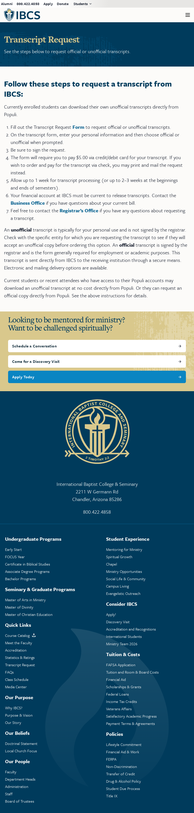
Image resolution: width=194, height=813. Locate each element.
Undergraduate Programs (33, 538)
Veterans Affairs (119, 709)
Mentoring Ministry (124, 549)
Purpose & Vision (19, 715)
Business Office (28, 202)
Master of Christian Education (29, 614)
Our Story (13, 722)
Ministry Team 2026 (121, 644)
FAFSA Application (120, 665)
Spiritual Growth (119, 556)
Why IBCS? (13, 708)
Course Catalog (17, 635)
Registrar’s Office (79, 210)
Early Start (13, 549)
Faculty (10, 772)
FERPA (111, 759)
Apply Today (23, 377)
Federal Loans (117, 694)
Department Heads (20, 779)
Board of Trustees (19, 801)
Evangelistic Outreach (123, 593)
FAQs (9, 672)
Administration (16, 786)
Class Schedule (17, 679)
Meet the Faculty (18, 642)
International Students (124, 636)
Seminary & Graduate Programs (40, 589)
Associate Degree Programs (27, 571)
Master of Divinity (19, 607)
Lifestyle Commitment (123, 744)
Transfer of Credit (120, 774)
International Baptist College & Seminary (97, 492)
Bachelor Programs (20, 578)
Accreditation (16, 650)
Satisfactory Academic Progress (131, 716)
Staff (9, 794)
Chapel (111, 564)
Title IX (111, 796)
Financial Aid (116, 679)
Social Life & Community (126, 578)
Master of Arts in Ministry (25, 599)
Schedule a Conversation (34, 346)
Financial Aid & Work (122, 752)
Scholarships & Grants (123, 687)
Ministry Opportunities (124, 571)
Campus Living (117, 586)
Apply (48, 3)
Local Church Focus (21, 751)
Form (78, 126)
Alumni (7, 3)
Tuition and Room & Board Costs (132, 672)
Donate (62, 3)
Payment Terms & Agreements (130, 723)
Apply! (111, 614)
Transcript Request (20, 665)
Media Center (16, 687)
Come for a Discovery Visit (36, 361)
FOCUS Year (15, 556)
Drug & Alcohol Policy (123, 781)
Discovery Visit (118, 621)
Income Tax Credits (121, 701)
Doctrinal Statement (21, 743)
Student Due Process (123, 788)
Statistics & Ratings (20, 657)
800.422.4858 (28, 3)
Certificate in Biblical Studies (27, 564)
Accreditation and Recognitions (131, 629)
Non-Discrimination (121, 766)
